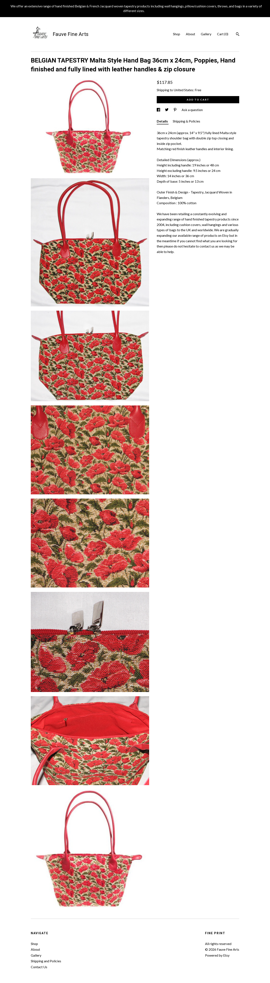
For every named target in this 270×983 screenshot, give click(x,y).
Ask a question (192, 110)
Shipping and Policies (46, 961)
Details (163, 121)
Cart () (222, 34)
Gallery (206, 34)
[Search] (237, 34)
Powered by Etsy (217, 955)
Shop (176, 34)
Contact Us (39, 967)
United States (183, 90)
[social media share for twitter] (167, 110)
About (190, 34)
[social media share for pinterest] (175, 110)
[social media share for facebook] (159, 110)
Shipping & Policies (186, 121)
